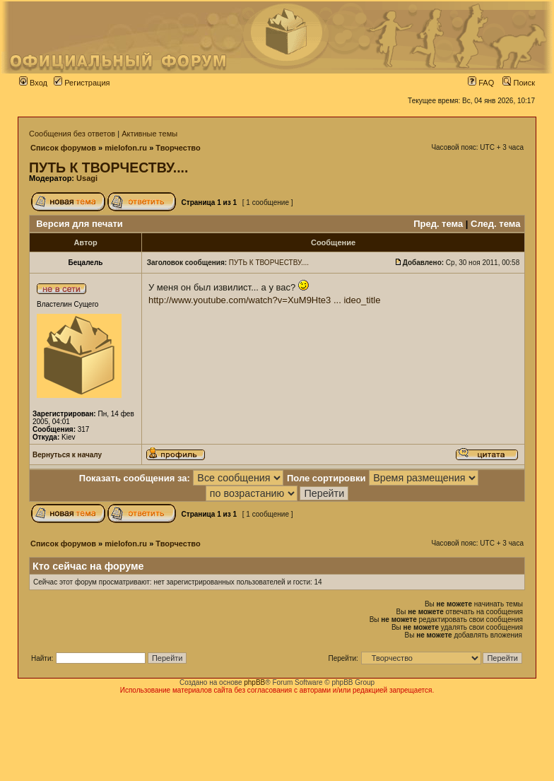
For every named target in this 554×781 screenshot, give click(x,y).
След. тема (495, 223)
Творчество (177, 147)
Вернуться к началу (67, 455)
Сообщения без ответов (72, 133)
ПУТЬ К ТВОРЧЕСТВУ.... (108, 167)
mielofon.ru (126, 147)
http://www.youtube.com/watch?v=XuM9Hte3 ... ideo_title (264, 300)
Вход (33, 82)
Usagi (87, 178)
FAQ (481, 82)
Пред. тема (438, 223)
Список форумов (63, 147)
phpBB (254, 682)
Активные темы (149, 133)
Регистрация (82, 82)
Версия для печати (79, 223)
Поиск (518, 82)
